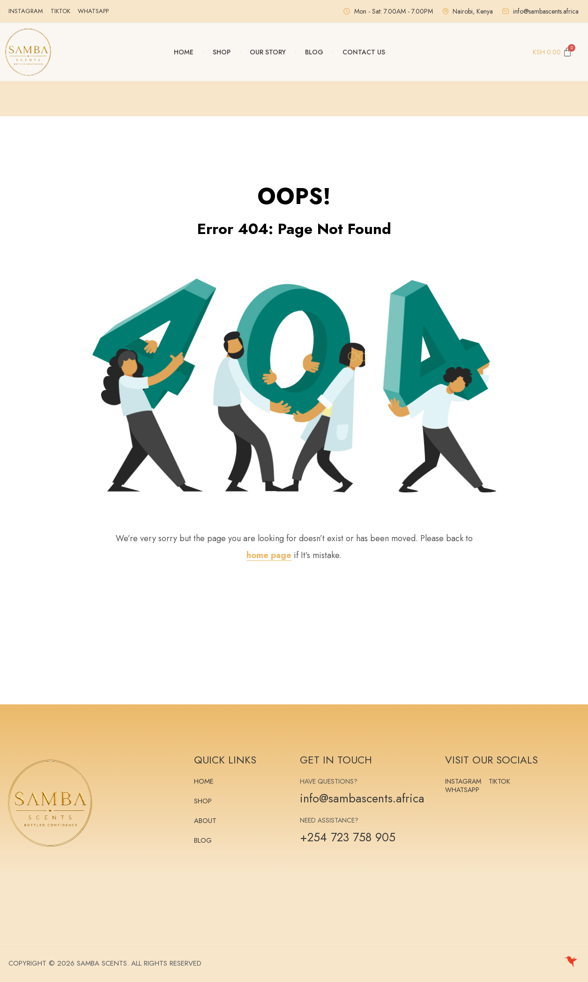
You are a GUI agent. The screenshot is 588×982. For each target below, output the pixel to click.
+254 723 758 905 (347, 837)
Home (184, 52)
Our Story (268, 52)
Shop (222, 52)
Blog (314, 52)
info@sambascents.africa (362, 798)
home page (268, 555)
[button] (153, 98)
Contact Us (363, 52)
